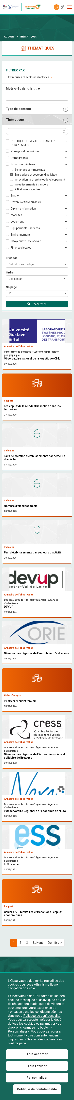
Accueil (9, 36)
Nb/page (11, 287)
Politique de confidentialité (41, 1016)
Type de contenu (18, 109)
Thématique (15, 120)
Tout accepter (37, 1054)
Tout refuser (37, 1066)
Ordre (9, 272)
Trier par (11, 257)
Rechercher (36, 304)
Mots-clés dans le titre (23, 88)
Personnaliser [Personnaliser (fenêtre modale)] (37, 1077)
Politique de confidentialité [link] (37, 1089)
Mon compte (63, 8)
